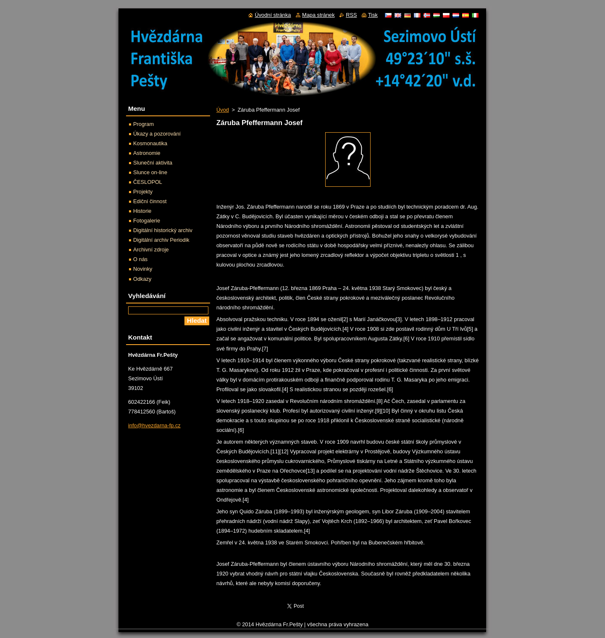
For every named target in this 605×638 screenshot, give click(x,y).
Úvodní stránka (273, 15)
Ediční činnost (150, 201)
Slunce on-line (150, 172)
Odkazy (142, 279)
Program (143, 124)
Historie (142, 211)
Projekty (143, 191)
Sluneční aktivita (152, 163)
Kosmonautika (150, 143)
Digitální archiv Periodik (161, 240)
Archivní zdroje (151, 249)
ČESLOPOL (147, 182)
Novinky (143, 269)
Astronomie (146, 153)
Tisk (373, 15)
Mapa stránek (318, 15)
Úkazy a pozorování (157, 134)
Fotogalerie (146, 220)
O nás (140, 259)
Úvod (222, 110)
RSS (351, 15)
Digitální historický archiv (162, 230)
